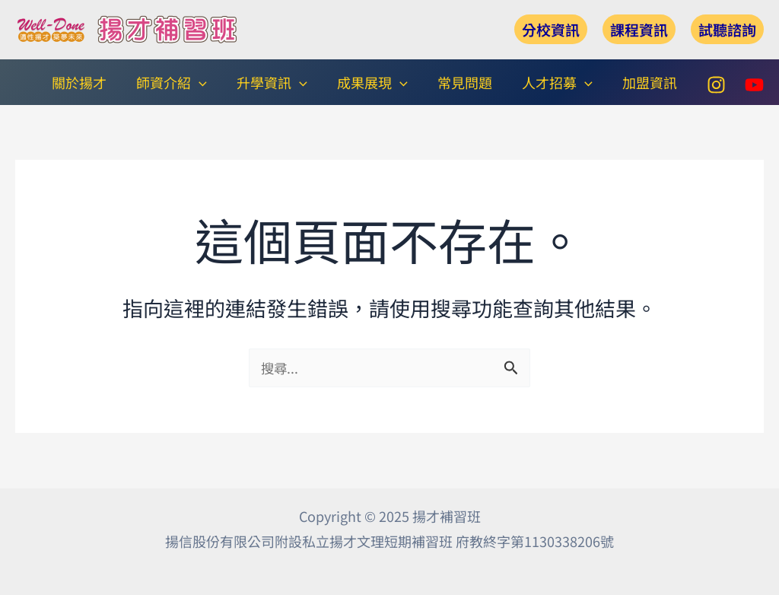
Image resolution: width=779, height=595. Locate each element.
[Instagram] (716, 84)
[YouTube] (754, 84)
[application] (212, 82)
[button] (550, 29)
